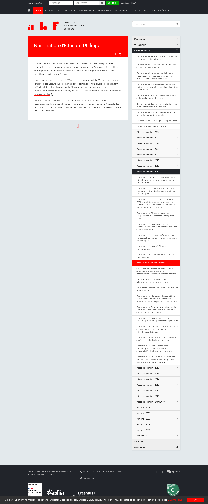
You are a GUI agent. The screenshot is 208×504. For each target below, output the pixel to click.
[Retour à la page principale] (29, 10)
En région (69, 10)
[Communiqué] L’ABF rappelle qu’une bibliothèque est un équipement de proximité (157, 319)
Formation (104, 10)
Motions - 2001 (157, 430)
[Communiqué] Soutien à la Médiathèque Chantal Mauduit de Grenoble (155, 113)
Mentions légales (111, 472)
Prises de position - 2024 (157, 132)
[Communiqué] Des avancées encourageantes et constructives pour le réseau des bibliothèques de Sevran (157, 329)
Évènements (52, 10)
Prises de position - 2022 (157, 143)
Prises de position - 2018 (157, 166)
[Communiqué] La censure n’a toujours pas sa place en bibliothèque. (156, 66)
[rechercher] (177, 24)
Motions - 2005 (157, 419)
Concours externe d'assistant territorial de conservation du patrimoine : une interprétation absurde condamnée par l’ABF (156, 271)
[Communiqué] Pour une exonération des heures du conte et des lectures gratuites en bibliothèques (156, 191)
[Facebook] (144, 472)
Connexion (112, 3)
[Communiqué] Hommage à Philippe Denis (156, 121)
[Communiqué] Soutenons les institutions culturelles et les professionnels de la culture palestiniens (157, 87)
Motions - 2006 (157, 413)
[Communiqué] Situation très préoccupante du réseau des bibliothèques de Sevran (156, 338)
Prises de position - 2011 (157, 396)
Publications (140, 10)
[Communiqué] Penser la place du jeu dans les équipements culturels (156, 57)
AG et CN (156, 441)
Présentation (156, 39)
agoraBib (173, 472)
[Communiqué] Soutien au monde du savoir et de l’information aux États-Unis (156, 105)
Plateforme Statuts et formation (151, 126)
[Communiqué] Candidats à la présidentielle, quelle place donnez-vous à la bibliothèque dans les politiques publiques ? (156, 310)
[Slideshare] (163, 472)
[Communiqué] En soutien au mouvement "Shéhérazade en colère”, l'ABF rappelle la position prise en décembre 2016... (155, 359)
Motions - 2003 (157, 424)
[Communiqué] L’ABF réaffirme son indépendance (152, 247)
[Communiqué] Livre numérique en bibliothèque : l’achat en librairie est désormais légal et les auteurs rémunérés (154, 348)
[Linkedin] (151, 472)
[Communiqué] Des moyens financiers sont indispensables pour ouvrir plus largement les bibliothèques (156, 238)
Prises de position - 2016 (157, 368)
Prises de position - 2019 (157, 160)
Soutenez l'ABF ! (160, 10)
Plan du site (87, 478)
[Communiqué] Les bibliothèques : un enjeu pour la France (156, 255)
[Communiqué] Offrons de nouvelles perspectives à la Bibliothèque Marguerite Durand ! (155, 216)
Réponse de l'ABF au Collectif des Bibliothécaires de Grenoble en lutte (152, 280)
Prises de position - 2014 (157, 379)
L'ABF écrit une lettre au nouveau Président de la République (157, 289)
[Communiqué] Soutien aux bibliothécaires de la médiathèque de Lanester (156, 96)
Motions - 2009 (157, 407)
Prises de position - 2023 (157, 137)
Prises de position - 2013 (157, 385)
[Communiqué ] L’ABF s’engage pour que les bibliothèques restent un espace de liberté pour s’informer (156, 180)
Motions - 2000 (157, 435)
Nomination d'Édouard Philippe (150, 263)
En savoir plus (175, 500)
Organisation (156, 44)
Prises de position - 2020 (157, 154)
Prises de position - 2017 (157, 171)
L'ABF (38, 10)
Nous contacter (90, 472)
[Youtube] (157, 472)
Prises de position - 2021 (157, 149)
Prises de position (156, 50)
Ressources (122, 10)
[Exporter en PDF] (120, 54)
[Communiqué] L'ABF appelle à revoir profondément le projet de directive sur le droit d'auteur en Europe (157, 227)
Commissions (86, 10)
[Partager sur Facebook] (112, 54)
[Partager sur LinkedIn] (116, 54)
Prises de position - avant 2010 (157, 401)
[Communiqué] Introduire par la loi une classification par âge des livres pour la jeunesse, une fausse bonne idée (154, 76)
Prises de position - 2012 (157, 390)
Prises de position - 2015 (157, 373)
